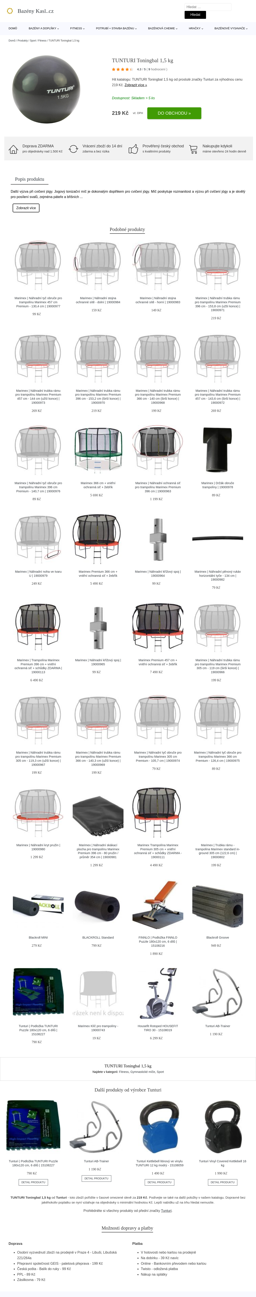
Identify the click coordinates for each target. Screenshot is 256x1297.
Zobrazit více (26, 208)
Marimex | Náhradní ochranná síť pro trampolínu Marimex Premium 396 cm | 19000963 (158, 487)
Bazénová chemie (161, 28)
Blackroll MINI (38, 937)
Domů (13, 28)
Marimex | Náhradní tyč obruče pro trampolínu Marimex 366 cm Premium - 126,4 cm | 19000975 (217, 756)
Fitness (76, 28)
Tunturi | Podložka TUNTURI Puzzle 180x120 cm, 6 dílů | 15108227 (38, 1030)
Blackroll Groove (217, 937)
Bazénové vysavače (229, 28)
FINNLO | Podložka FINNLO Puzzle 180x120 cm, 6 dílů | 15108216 (158, 941)
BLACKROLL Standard (98, 937)
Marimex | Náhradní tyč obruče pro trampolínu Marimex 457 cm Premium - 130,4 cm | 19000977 (38, 302)
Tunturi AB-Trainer (217, 1026)
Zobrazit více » (136, 85)
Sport (33, 40)
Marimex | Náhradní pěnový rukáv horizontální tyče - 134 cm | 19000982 (218, 575)
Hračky (194, 28)
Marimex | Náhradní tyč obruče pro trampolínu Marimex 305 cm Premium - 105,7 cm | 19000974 (158, 756)
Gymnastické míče (142, 1072)
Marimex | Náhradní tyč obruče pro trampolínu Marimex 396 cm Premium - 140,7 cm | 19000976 (38, 487)
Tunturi (208, 79)
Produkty (23, 40)
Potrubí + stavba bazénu (115, 28)
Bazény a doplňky (42, 28)
